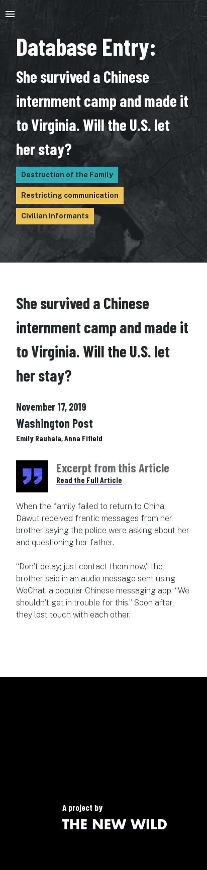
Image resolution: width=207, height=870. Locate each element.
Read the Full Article (89, 479)
